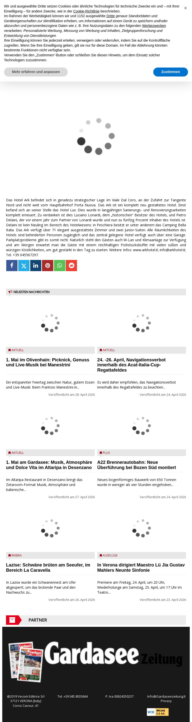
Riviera (17, 555)
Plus (106, 453)
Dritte (110, 16)
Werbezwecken (154, 26)
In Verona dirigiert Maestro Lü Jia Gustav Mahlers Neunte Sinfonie (141, 567)
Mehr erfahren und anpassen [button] (36, 72)
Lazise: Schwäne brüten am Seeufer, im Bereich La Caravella (48, 567)
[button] (186, 8)
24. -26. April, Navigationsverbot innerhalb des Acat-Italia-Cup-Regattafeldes (131, 365)
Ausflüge (110, 555)
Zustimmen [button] (170, 72)
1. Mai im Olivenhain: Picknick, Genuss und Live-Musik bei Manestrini (47, 362)
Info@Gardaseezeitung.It (166, 696)
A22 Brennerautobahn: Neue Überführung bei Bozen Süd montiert (136, 465)
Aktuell (18, 350)
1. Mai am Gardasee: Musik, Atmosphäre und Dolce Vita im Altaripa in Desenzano (49, 465)
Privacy (166, 701)
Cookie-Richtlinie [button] (86, 11)
